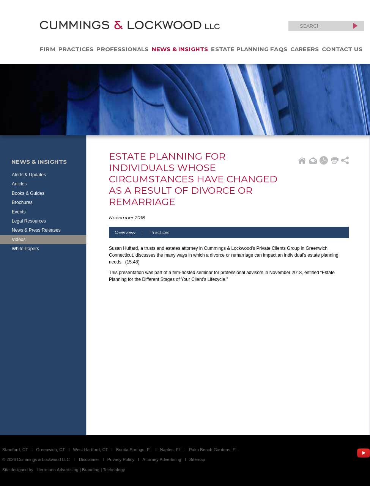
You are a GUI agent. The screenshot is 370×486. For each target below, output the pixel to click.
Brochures (22, 202)
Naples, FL (170, 449)
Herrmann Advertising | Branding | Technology (81, 469)
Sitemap (197, 459)
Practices (76, 49)
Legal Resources (29, 221)
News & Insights (180, 49)
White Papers (25, 248)
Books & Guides (28, 193)
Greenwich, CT (50, 449)
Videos (18, 239)
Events (19, 212)
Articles (19, 184)
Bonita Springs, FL (134, 449)
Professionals (122, 49)
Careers (304, 49)
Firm (47, 49)
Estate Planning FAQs (249, 49)
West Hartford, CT (90, 449)
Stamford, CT (15, 449)
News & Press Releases (36, 230)
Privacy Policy (121, 459)
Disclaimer (89, 459)
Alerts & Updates (29, 174)
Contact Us (342, 49)
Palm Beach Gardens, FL (213, 449)
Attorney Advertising (161, 459)
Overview (131, 232)
